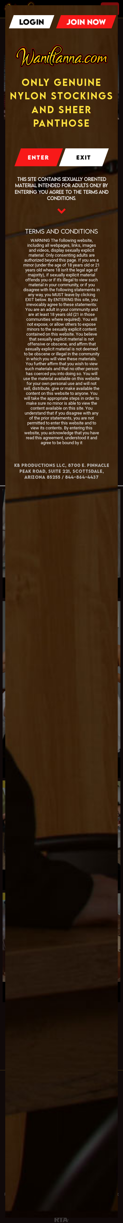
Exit (83, 157)
